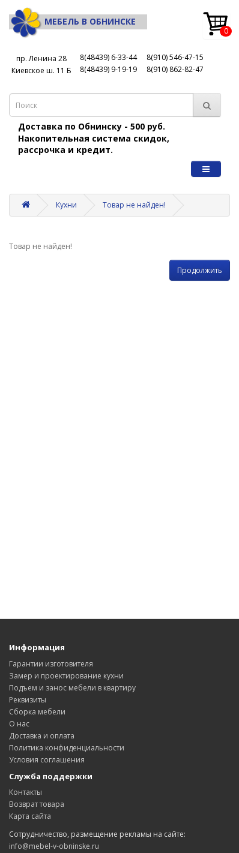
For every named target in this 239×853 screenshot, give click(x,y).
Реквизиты (27, 700)
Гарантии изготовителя (51, 664)
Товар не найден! (134, 205)
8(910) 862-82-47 (175, 69)
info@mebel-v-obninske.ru (54, 846)
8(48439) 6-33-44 (108, 57)
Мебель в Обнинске (72, 21)
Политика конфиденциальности (66, 748)
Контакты (25, 792)
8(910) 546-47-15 (175, 57)
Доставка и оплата (41, 736)
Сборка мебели (37, 712)
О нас (19, 724)
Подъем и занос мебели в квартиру (72, 688)
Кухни (66, 205)
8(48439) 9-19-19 (108, 69)
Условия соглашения (47, 760)
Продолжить (199, 270)
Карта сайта (30, 816)
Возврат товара (36, 804)
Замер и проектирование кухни (66, 676)
